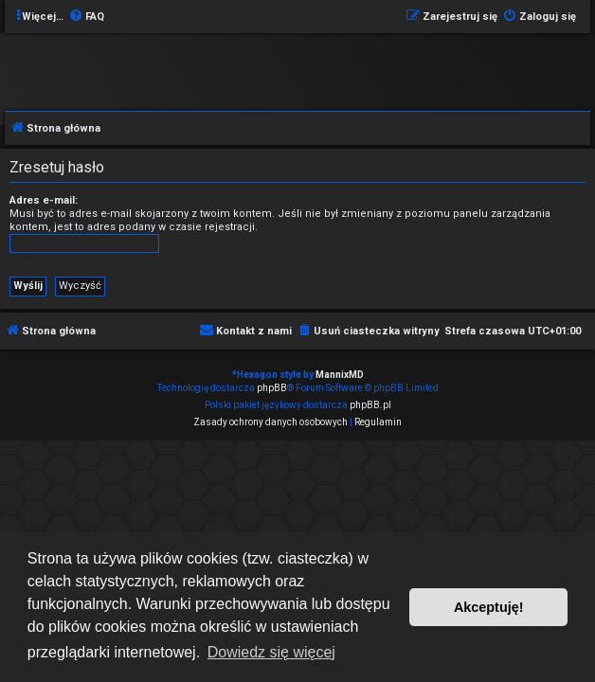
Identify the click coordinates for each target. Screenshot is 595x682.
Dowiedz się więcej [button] (271, 652)
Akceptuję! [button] (489, 607)
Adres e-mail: (43, 200)
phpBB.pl (370, 405)
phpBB (272, 388)
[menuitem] (86, 17)
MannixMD (340, 374)
